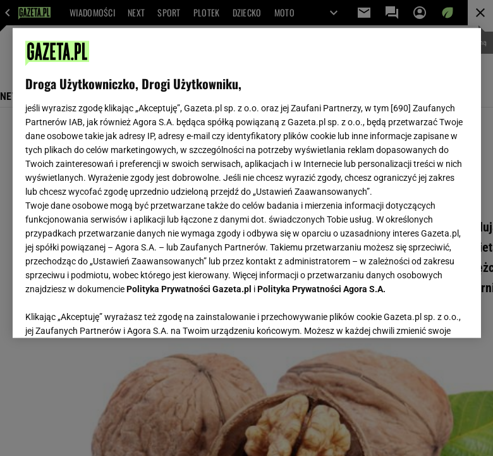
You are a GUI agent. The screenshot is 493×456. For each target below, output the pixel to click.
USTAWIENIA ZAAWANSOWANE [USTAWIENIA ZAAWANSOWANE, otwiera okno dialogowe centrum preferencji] (107, 312)
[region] (247, 183)
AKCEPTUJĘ (425, 313)
